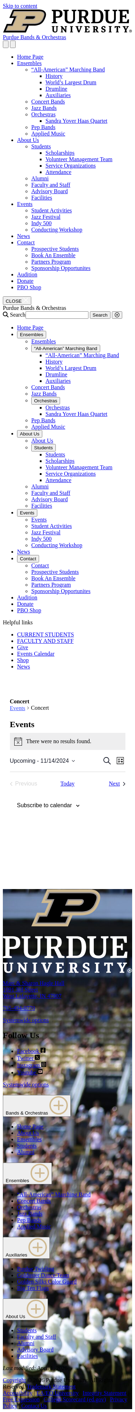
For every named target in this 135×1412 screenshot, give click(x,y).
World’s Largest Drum (70, 82)
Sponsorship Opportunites (61, 268)
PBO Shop (29, 287)
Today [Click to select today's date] (67, 784)
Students (41, 146)
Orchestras (43, 114)
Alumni (40, 178)
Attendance (58, 172)
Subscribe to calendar (44, 805)
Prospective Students (55, 249)
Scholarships (60, 153)
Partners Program (51, 262)
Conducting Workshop (56, 230)
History (54, 76)
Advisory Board (49, 191)
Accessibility (18, 1393)
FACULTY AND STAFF (45, 641)
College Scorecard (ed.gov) (75, 1399)
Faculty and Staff (50, 185)
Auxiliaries (58, 95)
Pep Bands (43, 127)
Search (18, 315)
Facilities (41, 198)
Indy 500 (41, 223)
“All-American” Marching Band (68, 70)
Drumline (56, 89)
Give (22, 647)
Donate (25, 281)
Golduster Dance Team (43, 1275)
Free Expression (21, 1399)
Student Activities (51, 210)
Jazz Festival (45, 217)
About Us (28, 140)
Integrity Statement (104, 1393)
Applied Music (48, 134)
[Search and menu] (6, 44)
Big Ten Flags (33, 1288)
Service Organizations (70, 166)
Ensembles (29, 63)
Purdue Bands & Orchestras (34, 37)
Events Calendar (35, 654)
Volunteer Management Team (78, 159)
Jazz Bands (44, 108)
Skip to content (20, 6)
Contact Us (34, 1406)
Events (25, 204)
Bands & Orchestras (37, 1106)
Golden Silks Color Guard (47, 1282)
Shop (23, 660)
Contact (26, 242)
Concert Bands (48, 102)
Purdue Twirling (35, 1269)
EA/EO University (58, 1393)
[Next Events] (117, 784)
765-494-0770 (19, 1008)
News (23, 236)
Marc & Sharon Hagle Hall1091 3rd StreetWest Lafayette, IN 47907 (33, 989)
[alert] (67, 741)
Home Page (30, 57)
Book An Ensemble (53, 255)
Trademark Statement (51, 1387)
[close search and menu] (13, 44)
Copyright (14, 1380)
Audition (27, 274)
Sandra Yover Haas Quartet (76, 121)
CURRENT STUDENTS (45, 634)
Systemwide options (26, 1020)
